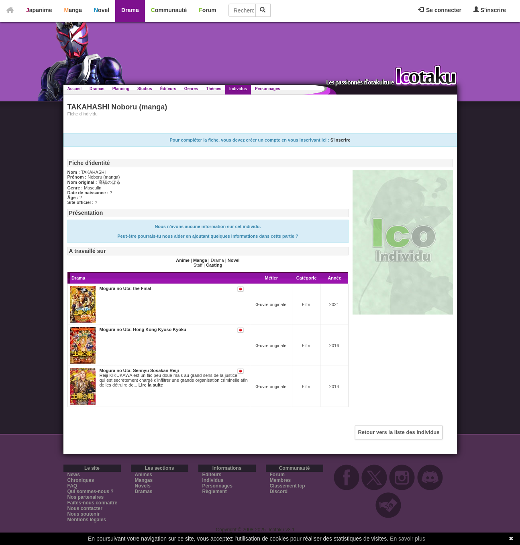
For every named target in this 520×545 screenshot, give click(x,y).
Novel (101, 10)
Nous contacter (84, 508)
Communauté (169, 10)
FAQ (72, 486)
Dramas (97, 88)
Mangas (144, 480)
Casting (214, 265)
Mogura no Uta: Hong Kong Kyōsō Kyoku (143, 329)
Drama (130, 10)
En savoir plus (407, 538)
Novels (143, 486)
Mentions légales (86, 519)
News (73, 474)
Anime (183, 260)
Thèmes (213, 88)
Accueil (74, 88)
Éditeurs (168, 88)
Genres (191, 88)
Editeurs (212, 474)
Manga (73, 10)
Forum (207, 10)
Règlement (214, 491)
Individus (238, 88)
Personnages (267, 88)
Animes (143, 474)
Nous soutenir (83, 514)
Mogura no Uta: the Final (125, 288)
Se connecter (439, 10)
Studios (144, 88)
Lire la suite (151, 385)
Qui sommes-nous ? (90, 491)
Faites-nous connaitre (92, 503)
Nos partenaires (85, 497)
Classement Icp (287, 486)
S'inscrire (489, 9)
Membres (280, 480)
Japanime (39, 10)
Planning (120, 88)
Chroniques (80, 480)
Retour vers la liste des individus (398, 432)
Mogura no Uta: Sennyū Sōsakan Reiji (139, 370)
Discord (279, 491)
